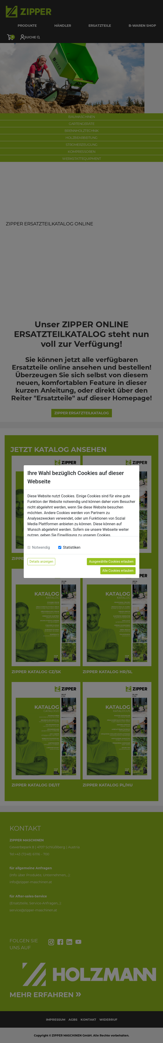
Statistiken (71, 547)
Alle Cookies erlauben (118, 570)
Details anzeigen (41, 561)
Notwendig (41, 547)
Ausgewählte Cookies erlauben (111, 561)
